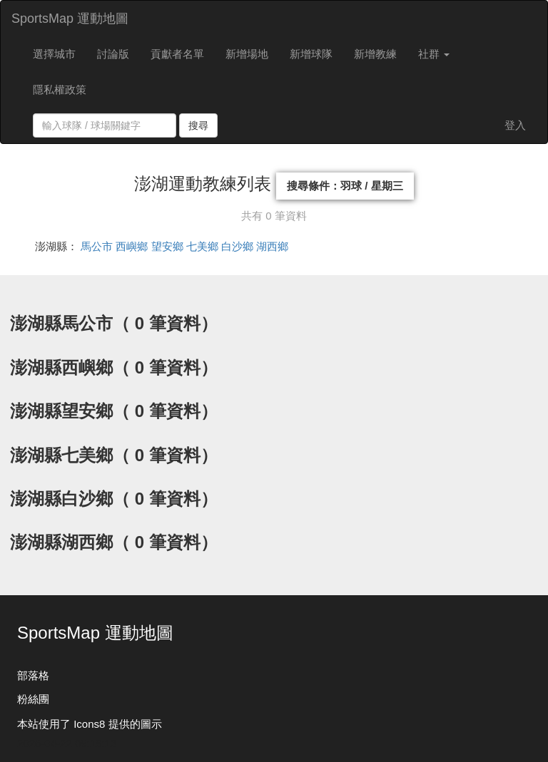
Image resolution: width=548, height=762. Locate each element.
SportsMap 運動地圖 (69, 18)
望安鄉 (167, 246)
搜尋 (198, 125)
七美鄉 (202, 246)
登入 (515, 125)
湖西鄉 (272, 246)
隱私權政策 (59, 89)
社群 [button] (434, 54)
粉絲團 (33, 699)
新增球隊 (311, 54)
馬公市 (97, 246)
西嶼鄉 (132, 246)
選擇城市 (54, 54)
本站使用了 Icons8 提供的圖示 (89, 724)
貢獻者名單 (177, 54)
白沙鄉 (237, 246)
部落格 (33, 675)
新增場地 (246, 54)
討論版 (113, 54)
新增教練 (375, 54)
